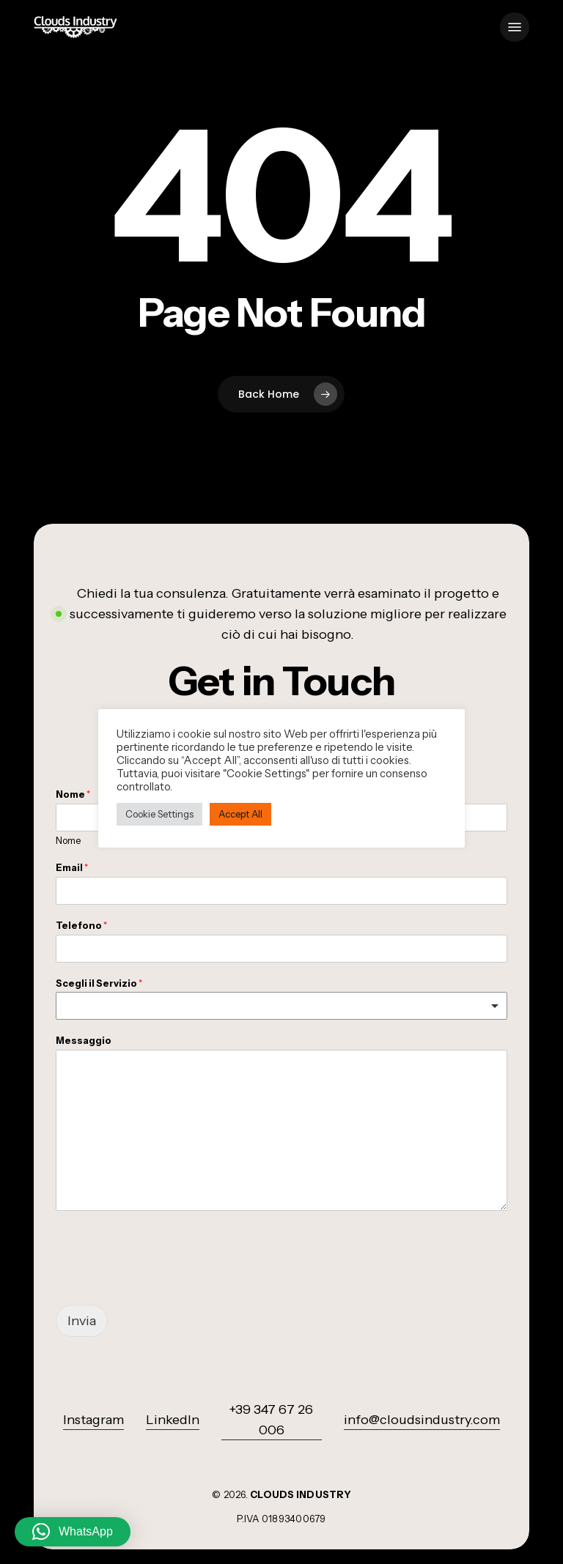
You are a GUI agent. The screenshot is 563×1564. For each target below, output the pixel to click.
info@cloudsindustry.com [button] (422, 1420)
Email (72, 867)
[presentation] (167, 1280)
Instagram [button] (93, 1420)
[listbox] (281, 1006)
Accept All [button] (240, 814)
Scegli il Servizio (99, 983)
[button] (514, 27)
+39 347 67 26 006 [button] (271, 1419)
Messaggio (83, 1040)
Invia (81, 1321)
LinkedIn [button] (172, 1420)
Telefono (81, 925)
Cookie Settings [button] (159, 814)
